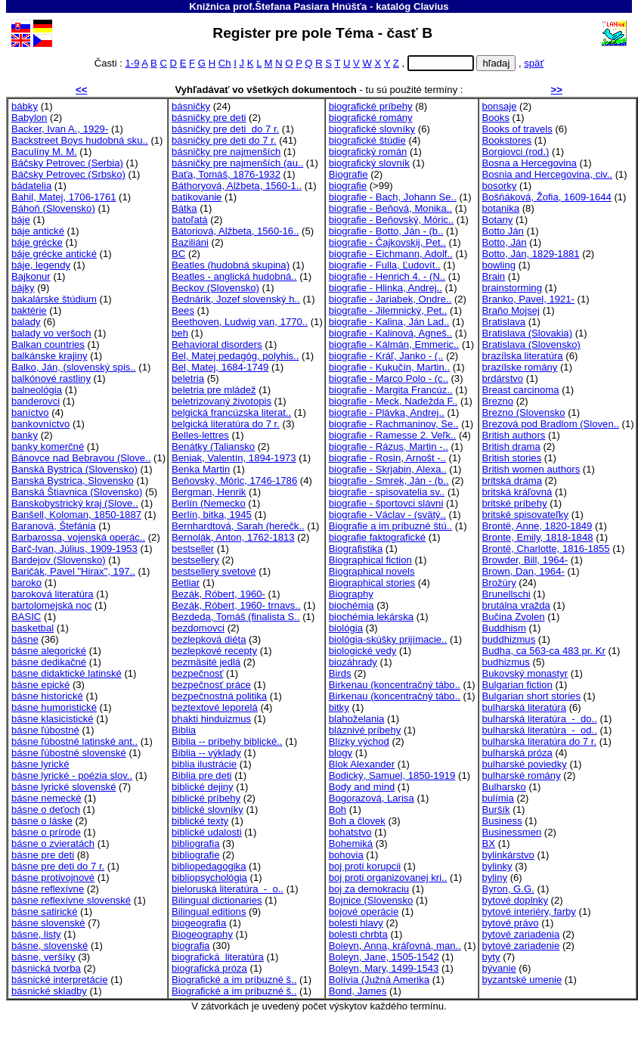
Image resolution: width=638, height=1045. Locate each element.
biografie (348, 185)
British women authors (531, 469)
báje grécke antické (54, 253)
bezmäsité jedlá (206, 662)
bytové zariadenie (521, 945)
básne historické (47, 696)
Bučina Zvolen (513, 616)
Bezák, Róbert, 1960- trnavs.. (236, 605)
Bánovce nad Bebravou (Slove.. (80, 458)
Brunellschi (506, 594)
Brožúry (499, 582)
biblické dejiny (203, 786)
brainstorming (512, 287)
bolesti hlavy (356, 923)
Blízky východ (359, 741)
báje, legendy (40, 265)
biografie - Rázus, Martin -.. (388, 446)
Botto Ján (503, 231)
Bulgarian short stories (531, 696)
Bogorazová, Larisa (371, 798)
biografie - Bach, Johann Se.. (393, 197)
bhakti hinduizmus (211, 718)
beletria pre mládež (214, 389)
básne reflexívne (47, 889)
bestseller (193, 548)
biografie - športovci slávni (386, 503)
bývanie (499, 968)
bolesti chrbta (358, 934)
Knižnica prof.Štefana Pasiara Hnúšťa (278, 6)
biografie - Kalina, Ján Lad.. (389, 321)
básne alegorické (48, 650)
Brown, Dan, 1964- (523, 571)
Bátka (184, 208)
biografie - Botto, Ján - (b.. (386, 231)
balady (26, 321)
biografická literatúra (218, 957)
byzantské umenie (522, 979)
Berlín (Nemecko (209, 503)
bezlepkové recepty (214, 650)
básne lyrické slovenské (63, 786)
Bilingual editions (209, 911)
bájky (23, 287)
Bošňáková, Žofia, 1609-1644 (547, 197)
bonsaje (499, 106)
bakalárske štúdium (54, 299)
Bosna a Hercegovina (529, 163)
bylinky (497, 866)
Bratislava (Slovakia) (527, 333)
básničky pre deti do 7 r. (225, 129)
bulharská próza (517, 752)
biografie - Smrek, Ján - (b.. (389, 480)
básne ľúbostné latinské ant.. (74, 741)
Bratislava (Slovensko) (531, 344)
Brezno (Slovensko (523, 412)
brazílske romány (520, 367)
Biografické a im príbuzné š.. (234, 979)
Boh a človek (357, 820)
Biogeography (202, 934)
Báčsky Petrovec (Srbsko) (68, 174)
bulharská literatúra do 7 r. (539, 741)
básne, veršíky (43, 957)
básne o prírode (46, 832)
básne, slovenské (49, 945)
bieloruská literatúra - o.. (227, 889)
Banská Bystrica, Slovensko (72, 480)
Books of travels (517, 129)
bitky (339, 707)
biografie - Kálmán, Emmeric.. (394, 344)
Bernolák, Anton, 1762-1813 (233, 537)
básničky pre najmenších (226, 151)
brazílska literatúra (522, 355)
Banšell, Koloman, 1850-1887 (76, 514)
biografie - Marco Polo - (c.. (388, 378)
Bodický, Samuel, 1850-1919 (392, 775)
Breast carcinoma (520, 389)
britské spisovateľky (525, 514)
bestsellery (195, 560)
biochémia (351, 605)
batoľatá (190, 219)
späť (534, 63)
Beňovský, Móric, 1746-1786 (234, 480)
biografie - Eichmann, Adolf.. (391, 253)
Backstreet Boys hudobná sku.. (79, 140)
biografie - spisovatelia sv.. (387, 492)
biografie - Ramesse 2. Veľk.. (393, 435)
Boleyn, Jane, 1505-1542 (384, 957)
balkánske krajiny (49, 355)
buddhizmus (509, 639)
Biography (351, 594)
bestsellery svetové (214, 571)
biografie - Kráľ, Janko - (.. (386, 355)
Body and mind (362, 786)
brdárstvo (503, 378)
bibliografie (195, 854)
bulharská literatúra (524, 707)
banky (24, 435)
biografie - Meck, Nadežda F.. (393, 401)
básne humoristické (54, 707)
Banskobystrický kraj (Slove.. (74, 503)
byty (491, 957)
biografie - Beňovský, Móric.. (391, 219)
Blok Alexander (362, 764)
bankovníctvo (40, 423)
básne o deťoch (45, 809)
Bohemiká (351, 843)
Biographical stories (372, 582)
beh (180, 333)
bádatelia (31, 185)
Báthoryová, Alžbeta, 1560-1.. (237, 185)
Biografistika (355, 548)
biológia (346, 628)
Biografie (348, 174)
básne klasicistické (52, 718)
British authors (514, 435)
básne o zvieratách (52, 843)
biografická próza (209, 968)
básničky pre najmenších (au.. (237, 163)
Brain (494, 276)
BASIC (26, 616)
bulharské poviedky (524, 764)
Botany (497, 219)
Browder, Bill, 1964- (525, 560)
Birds (340, 673)
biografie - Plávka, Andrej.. (386, 412)
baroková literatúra (52, 594)
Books (495, 117)
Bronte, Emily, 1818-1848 (537, 537)
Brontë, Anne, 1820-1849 (537, 526)
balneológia (36, 389)
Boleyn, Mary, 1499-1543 (384, 968)
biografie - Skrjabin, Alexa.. (388, 469)
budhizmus (506, 662)
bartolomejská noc (51, 605)
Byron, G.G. (508, 889)
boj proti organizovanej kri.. (388, 877)
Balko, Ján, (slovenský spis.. (73, 367)
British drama (511, 446)
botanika (501, 208)
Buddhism (504, 628)
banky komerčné (47, 446)
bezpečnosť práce (211, 684)
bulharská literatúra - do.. (539, 718)
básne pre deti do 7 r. (57, 866)
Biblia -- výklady (206, 752)
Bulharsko (504, 786)
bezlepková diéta (209, 639)
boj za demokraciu (369, 889)
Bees (183, 310)
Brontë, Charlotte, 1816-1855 (546, 548)
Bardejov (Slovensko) (58, 560)
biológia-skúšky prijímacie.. (388, 639)
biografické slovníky (372, 129)
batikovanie (196, 197)
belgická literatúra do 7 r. (226, 423)
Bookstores (507, 140)
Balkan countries (48, 344)
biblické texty (200, 820)
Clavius (431, 6)
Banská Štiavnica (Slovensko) (76, 492)
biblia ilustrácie (204, 764)
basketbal (32, 628)
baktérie (29, 310)
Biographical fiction (370, 560)
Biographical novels (372, 571)
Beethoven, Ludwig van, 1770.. (240, 321)
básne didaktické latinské (66, 673)
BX (489, 843)
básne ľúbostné (45, 730)
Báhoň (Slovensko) (53, 208)
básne (25, 639)
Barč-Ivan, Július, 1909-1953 (74, 548)
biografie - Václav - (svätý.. (387, 514)
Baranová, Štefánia (53, 526)
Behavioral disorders (217, 344)
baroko (26, 582)
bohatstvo (350, 832)
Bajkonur (31, 276)
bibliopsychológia (209, 877)
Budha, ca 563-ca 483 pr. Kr (543, 650)
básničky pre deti (209, 117)
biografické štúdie (367, 140)
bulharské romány (521, 775)
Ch (224, 63)
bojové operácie (364, 911)
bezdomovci (198, 628)
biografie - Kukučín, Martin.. (389, 367)
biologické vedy (363, 650)
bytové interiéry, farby (529, 911)
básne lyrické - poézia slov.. (71, 775)
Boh (337, 809)
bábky (24, 106)
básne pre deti (42, 854)
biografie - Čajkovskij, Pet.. (387, 242)
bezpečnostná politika (219, 696)
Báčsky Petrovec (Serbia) (67, 163)
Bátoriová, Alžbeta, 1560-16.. (235, 231)
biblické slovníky (207, 809)
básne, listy (36, 934)
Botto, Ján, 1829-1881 (531, 253)
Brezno (498, 401)
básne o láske (42, 820)
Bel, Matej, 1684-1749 (220, 367)
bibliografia (195, 843)
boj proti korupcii (365, 866)
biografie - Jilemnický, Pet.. (388, 310)
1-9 (132, 63)
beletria (188, 378)
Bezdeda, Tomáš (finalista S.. (236, 616)
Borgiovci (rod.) (516, 151)
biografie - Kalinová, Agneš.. (390, 333)
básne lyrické (40, 764)
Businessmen (512, 832)
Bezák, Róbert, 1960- (218, 594)
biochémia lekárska (371, 616)
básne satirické (44, 911)
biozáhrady (353, 662)
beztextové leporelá (215, 707)
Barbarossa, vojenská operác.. (78, 537)
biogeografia (199, 923)
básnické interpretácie (59, 979)
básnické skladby (49, 991)
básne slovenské (48, 923)
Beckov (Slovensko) (215, 287)
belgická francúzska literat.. (231, 412)
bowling (499, 265)
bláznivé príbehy (365, 730)
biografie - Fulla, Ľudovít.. (385, 265)
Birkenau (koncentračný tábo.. (394, 684)
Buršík (496, 809)
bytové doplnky (515, 900)
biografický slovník (369, 163)
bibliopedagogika (209, 866)
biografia (190, 945)
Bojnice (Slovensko (371, 900)
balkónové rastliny (51, 378)
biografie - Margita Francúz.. (391, 389)
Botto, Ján (504, 242)
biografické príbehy (371, 106)
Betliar (186, 582)
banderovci (35, 401)
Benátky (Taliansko (213, 446)
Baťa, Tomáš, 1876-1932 (226, 174)
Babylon (29, 117)
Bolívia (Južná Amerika (379, 979)
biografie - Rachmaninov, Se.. (394, 423)
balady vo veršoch (51, 333)
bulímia (498, 798)
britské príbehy (514, 503)
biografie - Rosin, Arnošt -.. (387, 458)
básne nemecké (46, 798)
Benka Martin (201, 469)
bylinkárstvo (508, 854)
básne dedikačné (48, 662)
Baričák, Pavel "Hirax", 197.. (73, 571)
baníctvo (30, 412)
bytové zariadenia (521, 934)
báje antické (37, 231)
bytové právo (510, 923)
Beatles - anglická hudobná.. (234, 276)
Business (502, 820)
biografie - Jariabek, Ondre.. (390, 299)
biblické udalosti (207, 832)
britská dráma (512, 480)
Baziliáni (190, 242)
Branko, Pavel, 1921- (528, 299)
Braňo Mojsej (511, 310)
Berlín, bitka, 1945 (212, 514)
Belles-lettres (200, 435)
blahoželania (357, 718)
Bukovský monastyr (525, 673)
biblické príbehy (206, 798)
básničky (191, 106)
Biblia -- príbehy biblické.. (227, 741)
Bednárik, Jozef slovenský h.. (236, 299)
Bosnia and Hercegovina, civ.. (547, 174)
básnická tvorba (46, 968)
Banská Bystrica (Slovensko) (74, 469)
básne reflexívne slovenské (71, 900)
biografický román (368, 151)
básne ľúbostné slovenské (68, 752)
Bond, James (358, 991)
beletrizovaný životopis (221, 401)
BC (178, 253)
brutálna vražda (516, 605)
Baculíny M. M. (44, 151)
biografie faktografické (377, 537)
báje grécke (37, 242)
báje (20, 219)
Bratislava (504, 321)
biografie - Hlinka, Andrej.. (385, 287)
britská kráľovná (517, 492)
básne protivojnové (52, 877)
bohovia (346, 854)
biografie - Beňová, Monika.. (390, 208)
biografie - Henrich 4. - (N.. (387, 276)
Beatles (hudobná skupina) (231, 265)
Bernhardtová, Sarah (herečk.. (238, 526)
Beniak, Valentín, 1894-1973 (234, 458)
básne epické (40, 684)
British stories (512, 458)
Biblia (184, 730)
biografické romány (371, 117)
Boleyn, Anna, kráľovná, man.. (395, 945)
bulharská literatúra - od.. (539, 730)
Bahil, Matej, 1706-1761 (63, 197)
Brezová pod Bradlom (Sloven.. (550, 423)
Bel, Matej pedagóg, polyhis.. (235, 355)
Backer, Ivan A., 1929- (59, 129)
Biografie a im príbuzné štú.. (390, 526)
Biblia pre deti (201, 775)
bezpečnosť (197, 673)
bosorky (499, 185)
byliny (495, 877)
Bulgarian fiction (517, 684)
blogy (340, 752)
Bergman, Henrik (209, 492)
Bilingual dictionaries (217, 900)
